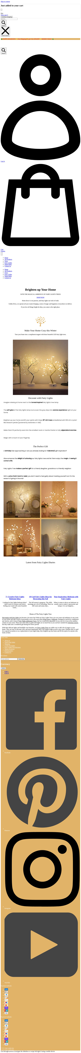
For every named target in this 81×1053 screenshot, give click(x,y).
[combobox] (9, 19)
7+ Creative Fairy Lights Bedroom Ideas (15, 598)
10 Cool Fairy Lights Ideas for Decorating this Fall (40, 598)
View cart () (4, 15)
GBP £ (7, 671)
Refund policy (9, 651)
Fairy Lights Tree (9, 1048)
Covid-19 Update (10, 645)
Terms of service (9, 649)
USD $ (3, 668)
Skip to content (5, 1)
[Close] (1, 10)
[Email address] (9, 659)
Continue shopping (7, 17)
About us (7, 640)
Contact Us (8, 652)
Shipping (7, 644)
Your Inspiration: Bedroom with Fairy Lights (66, 598)
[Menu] (2, 253)
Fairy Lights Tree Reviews (13, 647)
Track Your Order (10, 642)
